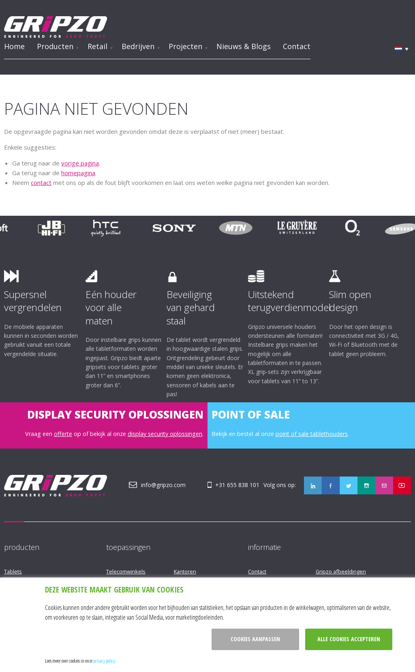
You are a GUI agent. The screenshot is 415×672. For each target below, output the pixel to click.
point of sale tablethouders (312, 433)
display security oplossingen (165, 433)
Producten (55, 46)
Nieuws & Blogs (243, 46)
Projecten (185, 46)
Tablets (13, 571)
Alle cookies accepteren (348, 639)
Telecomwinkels (125, 571)
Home (14, 46)
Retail (97, 46)
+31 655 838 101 (238, 484)
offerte (63, 433)
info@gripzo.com (163, 484)
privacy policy (104, 660)
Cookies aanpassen (255, 639)
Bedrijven (138, 46)
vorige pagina (80, 163)
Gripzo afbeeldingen (341, 571)
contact (41, 182)
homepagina (78, 172)
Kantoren (185, 571)
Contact (296, 46)
